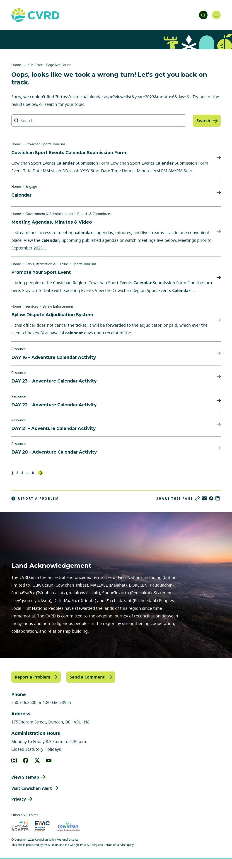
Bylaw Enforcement (58, 306)
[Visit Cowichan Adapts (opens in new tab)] (20, 826)
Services (31, 306)
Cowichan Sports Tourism (45, 144)
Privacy (18, 799)
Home (16, 64)
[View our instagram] (14, 760)
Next (40, 472)
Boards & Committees (94, 213)
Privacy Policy (88, 845)
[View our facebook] (26, 760)
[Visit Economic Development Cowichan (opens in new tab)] (68, 826)
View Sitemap (25, 777)
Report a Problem (35, 498)
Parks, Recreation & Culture (46, 264)
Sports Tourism (84, 264)
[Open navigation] (216, 15)
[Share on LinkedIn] (217, 498)
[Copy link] (197, 498)
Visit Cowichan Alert (31, 788)
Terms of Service (115, 845)
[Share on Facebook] (211, 498)
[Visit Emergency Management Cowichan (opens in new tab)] (42, 826)
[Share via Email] (204, 498)
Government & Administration (49, 213)
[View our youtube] (49, 760)
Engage (31, 186)
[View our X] (37, 760)
